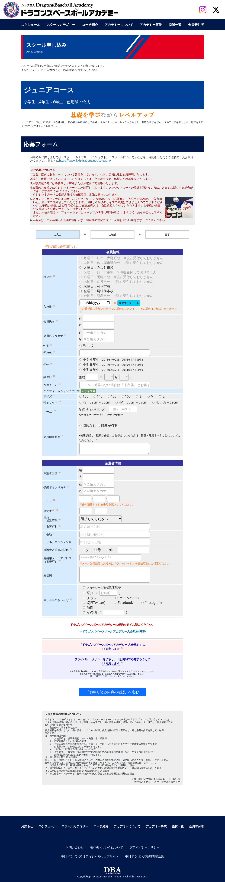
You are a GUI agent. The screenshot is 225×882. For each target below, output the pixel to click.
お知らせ (27, 826)
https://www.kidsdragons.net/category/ (85, 160)
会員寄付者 (196, 24)
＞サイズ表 (88, 391)
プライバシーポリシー (107, 676)
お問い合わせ (75, 847)
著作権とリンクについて (106, 847)
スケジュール (30, 24)
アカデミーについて (119, 24)
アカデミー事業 (151, 24)
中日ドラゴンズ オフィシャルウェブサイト (89, 856)
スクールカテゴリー (61, 24)
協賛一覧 (175, 24)
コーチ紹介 (90, 24)
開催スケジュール (129, 303)
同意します (110, 649)
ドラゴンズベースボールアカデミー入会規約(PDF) (114, 631)
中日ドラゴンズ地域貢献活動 (144, 856)
